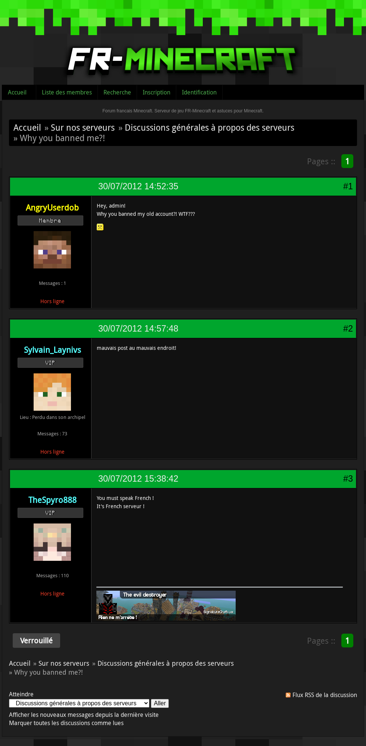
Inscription (156, 92)
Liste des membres (67, 92)
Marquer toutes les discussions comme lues (66, 723)
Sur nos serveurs (83, 127)
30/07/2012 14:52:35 (138, 186)
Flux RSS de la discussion (324, 695)
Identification (199, 92)
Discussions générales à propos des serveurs (209, 127)
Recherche (117, 92)
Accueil (17, 92)
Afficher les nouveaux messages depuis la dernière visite (84, 715)
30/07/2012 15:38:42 (138, 479)
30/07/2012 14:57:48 (138, 328)
